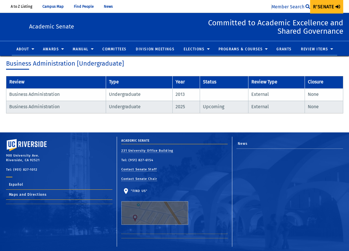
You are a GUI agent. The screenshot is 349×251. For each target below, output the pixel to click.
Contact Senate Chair (139, 179)
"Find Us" (158, 207)
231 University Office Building (147, 151)
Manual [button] (80, 49)
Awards (51, 49)
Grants (284, 49)
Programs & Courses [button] (240, 49)
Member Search (290, 6)
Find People (86, 6)
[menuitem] (326, 7)
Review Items (314, 49)
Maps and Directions (28, 195)
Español (16, 184)
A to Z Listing (24, 6)
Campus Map (55, 6)
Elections (194, 49)
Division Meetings (155, 49)
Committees (114, 49)
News (111, 6)
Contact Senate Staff (139, 169)
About (22, 49)
